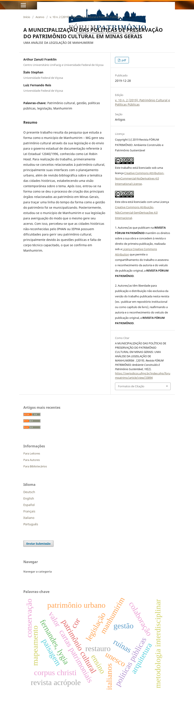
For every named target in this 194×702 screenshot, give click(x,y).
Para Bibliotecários (35, 466)
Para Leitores (31, 453)
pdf (123, 60)
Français (29, 511)
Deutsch (29, 492)
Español (29, 505)
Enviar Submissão (38, 543)
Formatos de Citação (131, 386)
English (28, 498)
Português (30, 524)
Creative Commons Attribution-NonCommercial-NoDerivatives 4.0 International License (139, 178)
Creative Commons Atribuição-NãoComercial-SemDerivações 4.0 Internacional (136, 212)
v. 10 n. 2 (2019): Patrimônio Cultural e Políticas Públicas (85, 17)
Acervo (40, 17)
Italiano (28, 518)
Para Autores (31, 460)
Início (26, 17)
